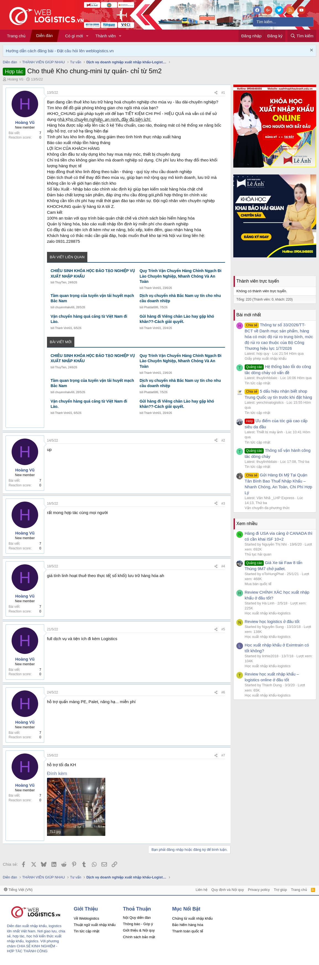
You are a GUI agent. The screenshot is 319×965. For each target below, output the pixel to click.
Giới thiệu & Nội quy (139, 930)
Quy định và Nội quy (227, 890)
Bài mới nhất (248, 314)
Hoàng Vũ (15, 79)
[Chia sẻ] (215, 93)
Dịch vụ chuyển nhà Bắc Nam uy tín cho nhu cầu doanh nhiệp (180, 298)
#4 (223, 566)
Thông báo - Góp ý (138, 924)
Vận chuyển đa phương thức (267, 508)
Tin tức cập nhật (257, 383)
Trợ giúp (280, 890)
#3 (223, 503)
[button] (87, 36)
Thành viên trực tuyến (257, 281)
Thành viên (105, 35)
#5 (223, 629)
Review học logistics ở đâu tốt (272, 621)
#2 (223, 440)
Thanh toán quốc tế (187, 931)
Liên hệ (201, 890)
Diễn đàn (44, 35)
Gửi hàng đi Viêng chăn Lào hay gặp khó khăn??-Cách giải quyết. (177, 319)
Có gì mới (74, 35)
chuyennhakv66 (64, 307)
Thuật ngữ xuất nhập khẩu (95, 925)
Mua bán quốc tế (258, 584)
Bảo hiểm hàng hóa (187, 925)
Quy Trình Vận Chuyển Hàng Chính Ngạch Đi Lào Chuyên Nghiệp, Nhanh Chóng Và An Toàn (180, 276)
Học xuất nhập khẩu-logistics (268, 613)
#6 (223, 692)
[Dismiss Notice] (310, 51)
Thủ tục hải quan (258, 554)
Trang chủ (16, 35)
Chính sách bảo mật (139, 937)
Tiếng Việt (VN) (18, 890)
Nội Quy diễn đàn (137, 918)
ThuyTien (60, 282)
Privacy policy (259, 890)
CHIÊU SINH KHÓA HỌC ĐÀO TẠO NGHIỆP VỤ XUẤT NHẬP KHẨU (93, 273)
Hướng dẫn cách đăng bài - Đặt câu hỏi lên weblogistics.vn (60, 50)
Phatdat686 (151, 307)
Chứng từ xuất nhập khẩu (192, 918)
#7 (223, 755)
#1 (223, 93)
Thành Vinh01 (152, 288)
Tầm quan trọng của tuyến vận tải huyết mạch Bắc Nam (92, 298)
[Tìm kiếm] (283, 22)
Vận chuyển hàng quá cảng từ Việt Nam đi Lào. (89, 319)
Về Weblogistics (86, 918)
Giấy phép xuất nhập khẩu (265, 358)
